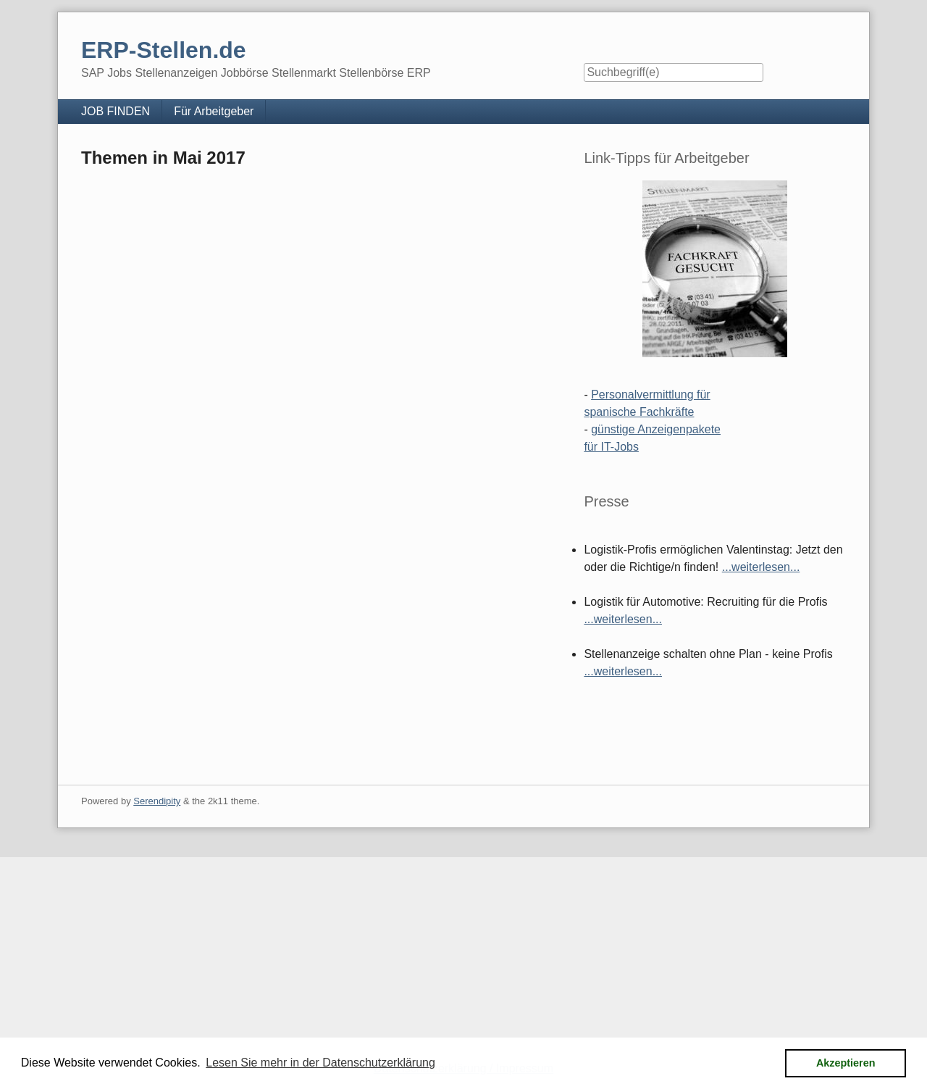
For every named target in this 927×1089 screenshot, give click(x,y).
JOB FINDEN (115, 111)
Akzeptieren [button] (846, 1063)
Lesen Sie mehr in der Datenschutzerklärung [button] (320, 1062)
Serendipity (156, 801)
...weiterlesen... (761, 567)
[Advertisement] (434, 958)
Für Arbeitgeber (213, 111)
